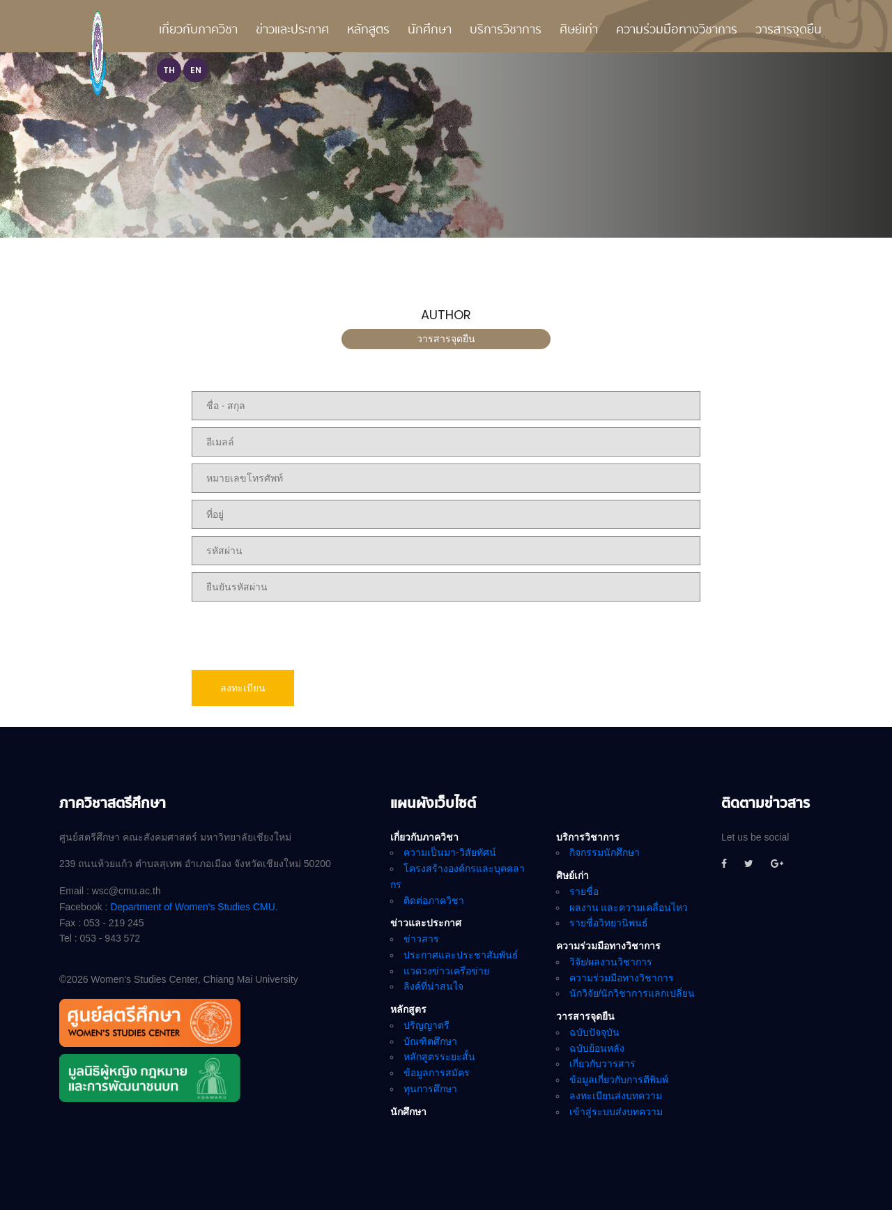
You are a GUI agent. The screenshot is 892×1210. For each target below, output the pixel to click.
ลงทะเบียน (243, 688)
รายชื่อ (584, 891)
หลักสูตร (368, 30)
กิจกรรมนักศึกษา (604, 852)
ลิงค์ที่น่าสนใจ (433, 986)
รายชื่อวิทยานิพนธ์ (608, 922)
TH (169, 70)
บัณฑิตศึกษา (430, 1041)
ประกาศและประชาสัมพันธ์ (460, 954)
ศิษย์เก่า (579, 30)
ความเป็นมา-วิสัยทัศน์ (449, 852)
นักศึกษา (430, 30)
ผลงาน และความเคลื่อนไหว (629, 907)
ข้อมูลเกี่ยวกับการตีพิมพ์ (618, 1079)
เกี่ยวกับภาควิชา (198, 30)
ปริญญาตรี (426, 1025)
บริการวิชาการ (505, 30)
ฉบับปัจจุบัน (594, 1032)
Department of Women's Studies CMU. (194, 906)
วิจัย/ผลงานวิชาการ (611, 961)
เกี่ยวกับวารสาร (602, 1063)
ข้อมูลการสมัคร (436, 1072)
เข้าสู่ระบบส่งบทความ (616, 1111)
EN (195, 70)
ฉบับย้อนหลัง (596, 1048)
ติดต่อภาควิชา (433, 900)
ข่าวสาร (421, 938)
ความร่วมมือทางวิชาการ (676, 30)
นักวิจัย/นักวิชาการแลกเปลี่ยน (632, 993)
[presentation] (297, 635)
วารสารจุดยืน (788, 30)
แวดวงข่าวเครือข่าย (446, 971)
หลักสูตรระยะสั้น (439, 1056)
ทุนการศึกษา (430, 1088)
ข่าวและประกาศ (292, 30)
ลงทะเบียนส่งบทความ (615, 1095)
